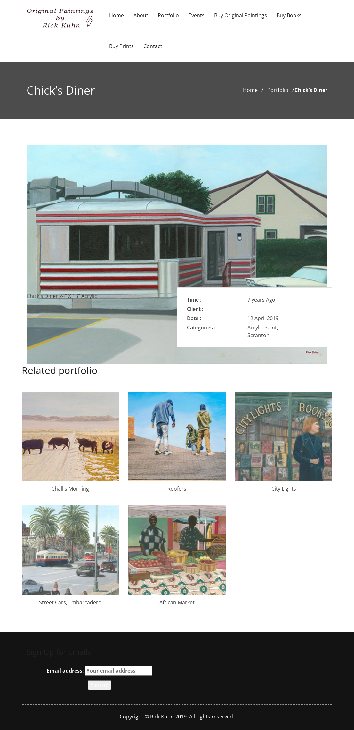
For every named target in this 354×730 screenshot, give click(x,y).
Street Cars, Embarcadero (70, 602)
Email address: (99, 671)
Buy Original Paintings (240, 15)
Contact (152, 46)
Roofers (176, 488)
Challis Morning (70, 488)
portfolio (277, 90)
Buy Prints (121, 46)
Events (197, 15)
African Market (177, 602)
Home (116, 15)
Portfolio (168, 15)
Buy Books (289, 15)
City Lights (283, 488)
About (140, 15)
